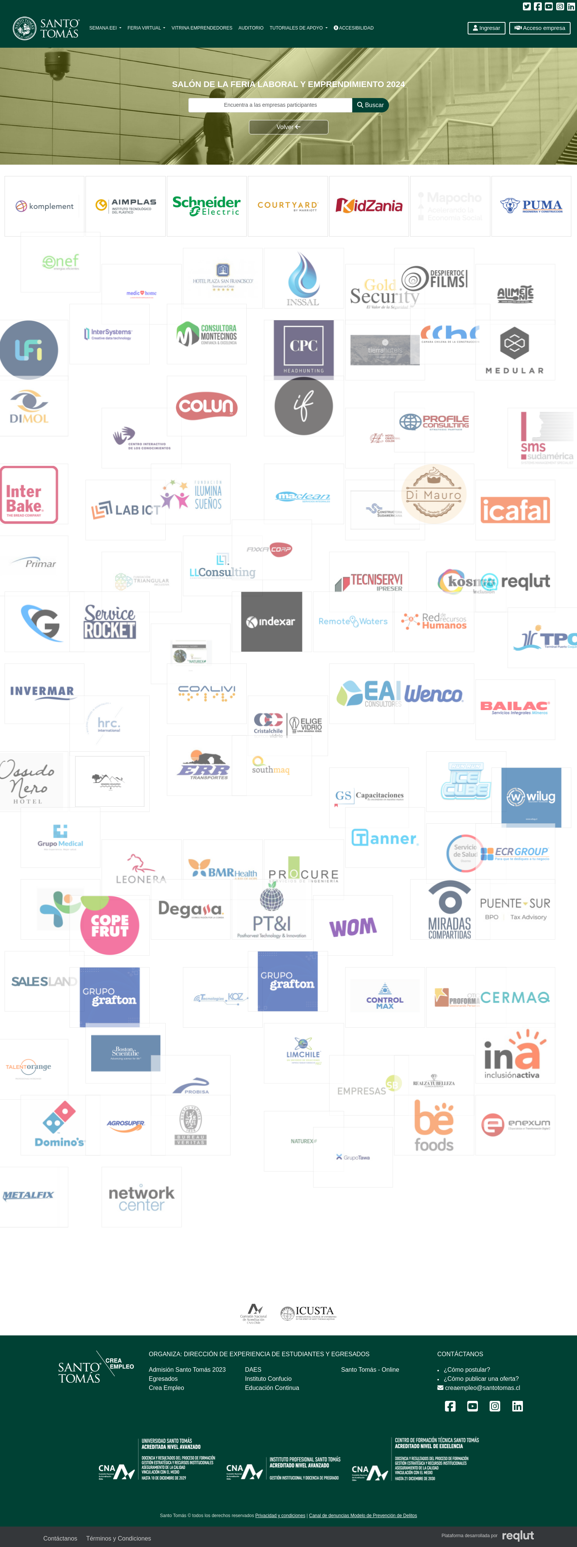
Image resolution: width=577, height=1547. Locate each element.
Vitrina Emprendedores (201, 28)
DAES (253, 1369)
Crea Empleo (166, 1388)
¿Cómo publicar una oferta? (481, 1379)
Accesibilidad (354, 28)
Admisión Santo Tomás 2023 (187, 1369)
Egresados (163, 1379)
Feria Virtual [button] (145, 28)
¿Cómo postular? (467, 1369)
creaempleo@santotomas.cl (478, 1388)
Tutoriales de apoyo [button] (297, 28)
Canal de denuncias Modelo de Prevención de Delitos (363, 1515)
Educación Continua (272, 1388)
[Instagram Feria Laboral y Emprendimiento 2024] (495, 1408)
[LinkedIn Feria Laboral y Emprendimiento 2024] (517, 1408)
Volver (288, 127)
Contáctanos (61, 1538)
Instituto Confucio (268, 1379)
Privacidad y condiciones (280, 1515)
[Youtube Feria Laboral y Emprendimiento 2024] (472, 1408)
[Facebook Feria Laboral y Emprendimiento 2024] (450, 1408)
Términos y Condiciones (118, 1538)
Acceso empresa (540, 28)
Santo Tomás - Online (370, 1369)
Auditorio (250, 28)
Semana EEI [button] (103, 28)
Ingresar (486, 28)
